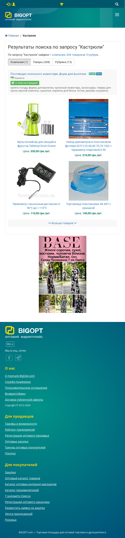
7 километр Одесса (18, 496)
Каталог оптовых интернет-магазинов (30, 484)
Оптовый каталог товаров (22, 478)
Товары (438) (41, 62)
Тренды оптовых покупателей (25, 447)
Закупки (10, 472)
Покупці (10, 453)
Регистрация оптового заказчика (27, 502)
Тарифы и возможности (21, 424)
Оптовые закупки (16, 441)
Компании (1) (19, 62)
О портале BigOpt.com (20, 376)
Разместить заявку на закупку (25, 508)
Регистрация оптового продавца (27, 435)
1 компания (57, 54)
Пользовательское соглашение (26, 388)
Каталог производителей (22, 490)
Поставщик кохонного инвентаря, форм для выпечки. (48, 74)
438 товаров (74, 54)
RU (10, 344)
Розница (10, 520)
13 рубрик (91, 54)
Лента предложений (18, 514)
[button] (42, 274)
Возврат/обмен (15, 393)
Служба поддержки (18, 382)
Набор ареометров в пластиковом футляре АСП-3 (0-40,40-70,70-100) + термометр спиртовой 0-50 (88, 145)
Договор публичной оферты (24, 399)
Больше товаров (62, 223)
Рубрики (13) (63, 62)
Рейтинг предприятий (20, 429)
